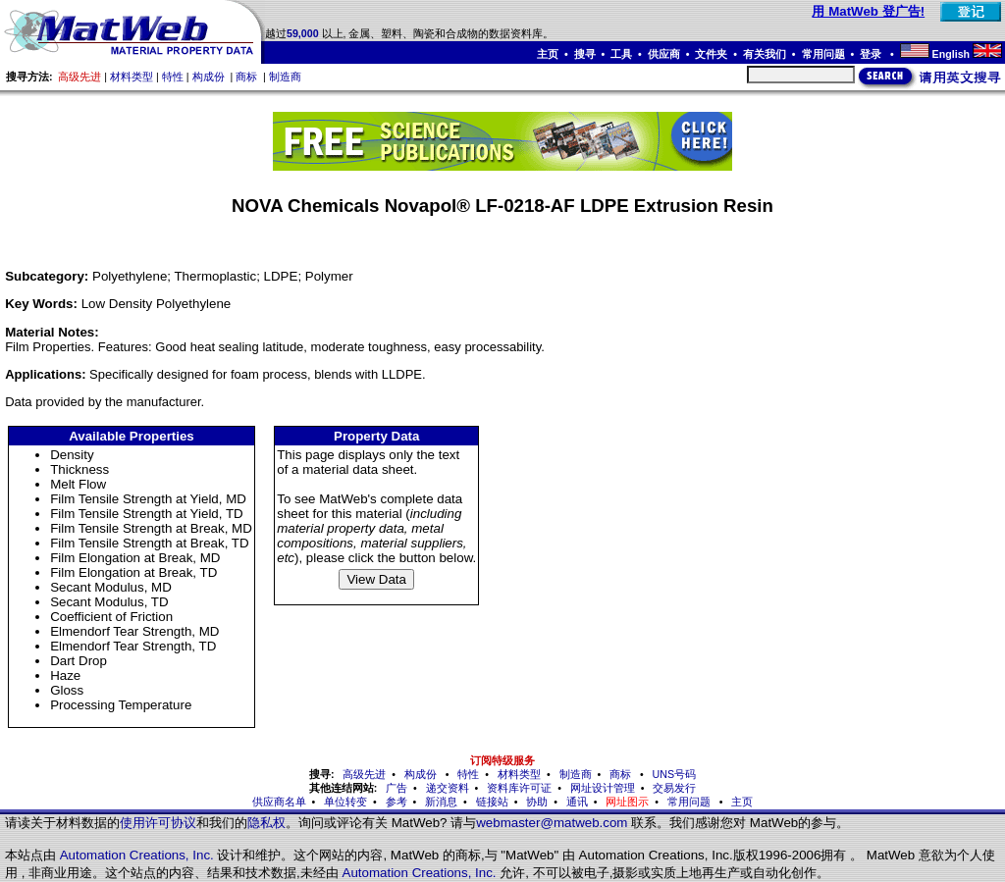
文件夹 (711, 54)
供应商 (664, 54)
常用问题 (823, 54)
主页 (547, 54)
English (951, 54)
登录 (872, 54)
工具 (621, 54)
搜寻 (585, 54)
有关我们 (764, 54)
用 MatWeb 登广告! (868, 11)
